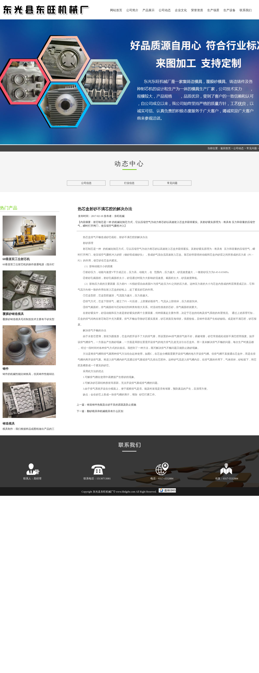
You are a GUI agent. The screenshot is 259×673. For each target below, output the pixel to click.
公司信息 (86, 183)
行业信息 (129, 183)
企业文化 (181, 10)
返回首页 (225, 148)
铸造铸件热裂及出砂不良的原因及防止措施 (111, 404)
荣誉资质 (197, 10)
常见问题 (251, 148)
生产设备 (229, 10)
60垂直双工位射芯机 (16, 259)
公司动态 (165, 10)
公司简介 (132, 10)
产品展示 (148, 10)
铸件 (6, 368)
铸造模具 (9, 423)
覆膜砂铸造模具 (13, 314)
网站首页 (116, 10)
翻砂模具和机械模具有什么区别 (105, 411)
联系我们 (246, 10)
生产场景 (213, 10)
